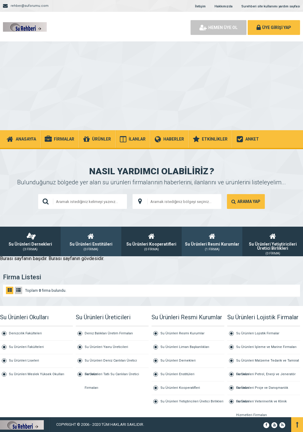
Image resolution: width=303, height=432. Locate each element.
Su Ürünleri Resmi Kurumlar (182, 333)
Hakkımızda (224, 6)
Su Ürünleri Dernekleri (178, 360)
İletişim (200, 6)
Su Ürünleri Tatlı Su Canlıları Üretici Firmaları (112, 376)
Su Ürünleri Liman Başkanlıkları (184, 347)
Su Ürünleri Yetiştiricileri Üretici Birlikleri (191, 401)
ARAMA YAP (245, 201)
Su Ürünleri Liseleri (24, 360)
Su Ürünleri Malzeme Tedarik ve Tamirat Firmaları (267, 363)
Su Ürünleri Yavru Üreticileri (106, 347)
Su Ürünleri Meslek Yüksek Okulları (36, 374)
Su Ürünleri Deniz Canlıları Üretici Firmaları (111, 363)
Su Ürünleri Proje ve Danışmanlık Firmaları (262, 390)
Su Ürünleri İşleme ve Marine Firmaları (266, 347)
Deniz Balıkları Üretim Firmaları (109, 333)
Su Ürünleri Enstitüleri (177, 374)
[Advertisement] (151, 85)
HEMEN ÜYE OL (218, 27)
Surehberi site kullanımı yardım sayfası (270, 6)
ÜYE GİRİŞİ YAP (274, 27)
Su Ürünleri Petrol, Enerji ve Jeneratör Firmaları (266, 376)
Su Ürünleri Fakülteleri (26, 347)
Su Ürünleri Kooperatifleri (180, 388)
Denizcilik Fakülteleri (25, 333)
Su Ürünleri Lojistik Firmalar (257, 333)
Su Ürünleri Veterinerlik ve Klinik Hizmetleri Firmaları (261, 403)
